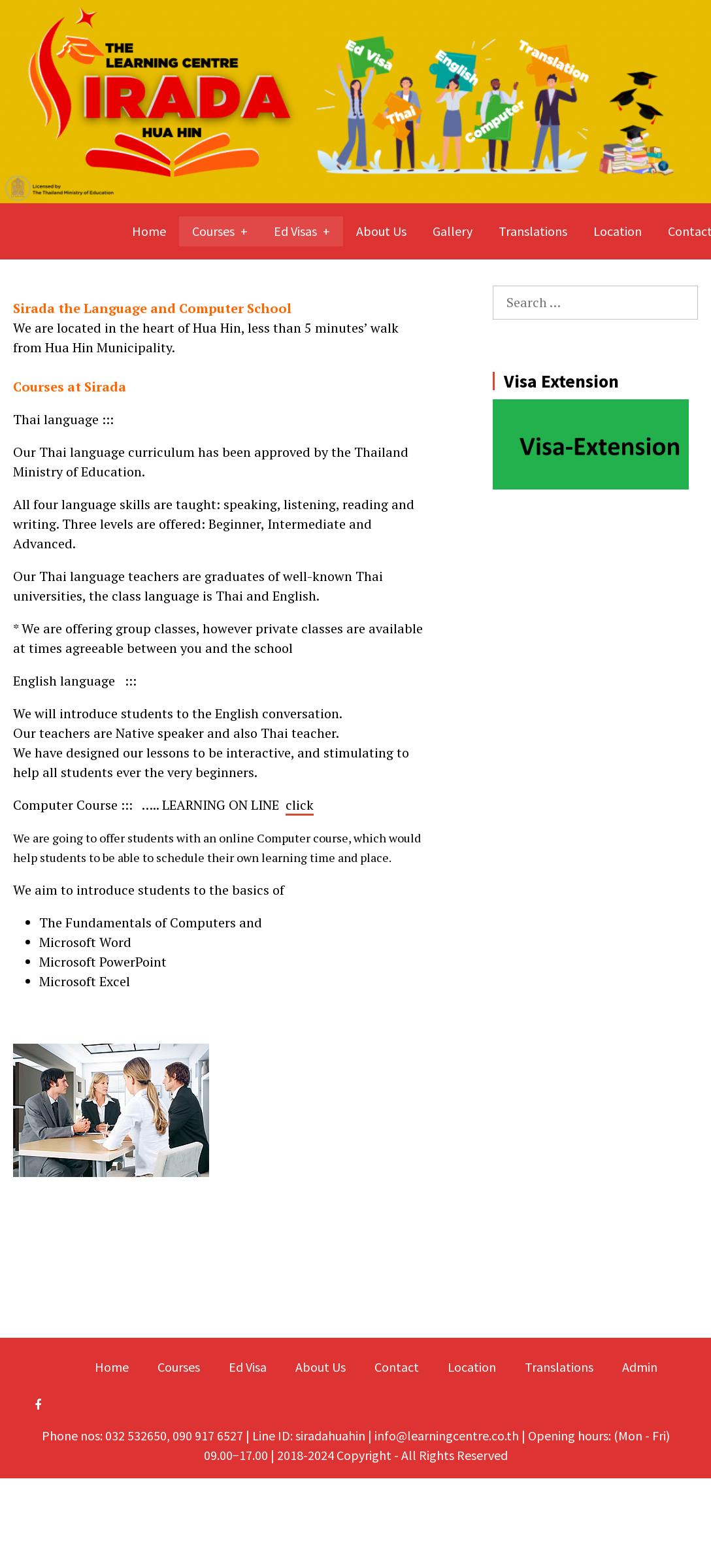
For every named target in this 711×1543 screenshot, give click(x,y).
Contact (396, 1367)
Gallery (452, 231)
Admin (639, 1367)
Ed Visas (295, 231)
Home (149, 231)
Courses (213, 231)
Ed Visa (248, 1367)
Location (617, 231)
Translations (533, 231)
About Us (381, 231)
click (300, 805)
